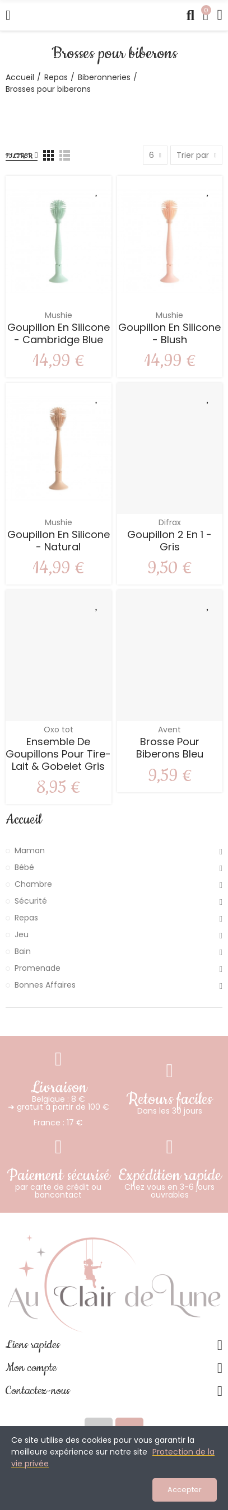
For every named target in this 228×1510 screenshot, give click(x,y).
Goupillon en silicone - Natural (58, 540)
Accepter (184, 1489)
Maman (30, 850)
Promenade (38, 968)
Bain (23, 951)
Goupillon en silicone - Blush (169, 333)
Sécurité (31, 900)
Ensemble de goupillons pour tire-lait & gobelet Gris (58, 754)
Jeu (22, 934)
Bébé (24, 867)
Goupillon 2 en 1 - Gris (169, 540)
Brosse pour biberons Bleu (169, 748)
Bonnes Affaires (45, 984)
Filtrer (19, 156)
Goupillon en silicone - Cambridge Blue (58, 333)
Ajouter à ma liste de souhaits (97, 189)
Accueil (23, 819)
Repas (26, 917)
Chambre (33, 884)
